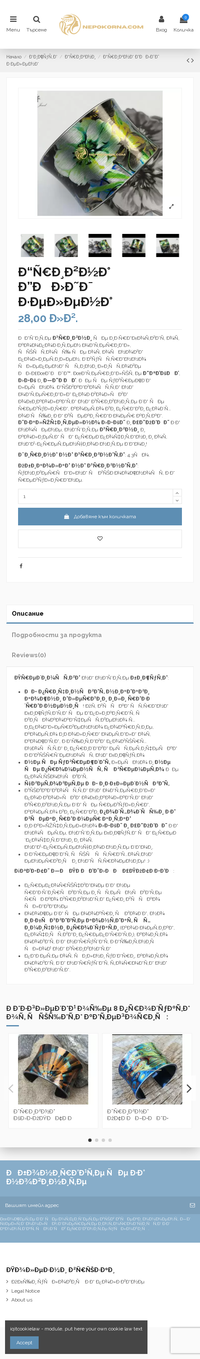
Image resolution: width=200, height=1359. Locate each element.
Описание (28, 613)
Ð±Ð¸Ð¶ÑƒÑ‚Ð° (149, 678)
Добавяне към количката (100, 516)
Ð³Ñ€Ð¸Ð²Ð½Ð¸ (119, 430)
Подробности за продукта (57, 634)
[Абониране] (192, 1205)
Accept (24, 1343)
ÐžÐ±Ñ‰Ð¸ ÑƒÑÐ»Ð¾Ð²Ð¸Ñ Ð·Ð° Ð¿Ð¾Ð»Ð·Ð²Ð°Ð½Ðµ (78, 1282)
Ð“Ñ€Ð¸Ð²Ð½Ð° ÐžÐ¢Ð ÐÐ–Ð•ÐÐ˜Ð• (137, 1114)
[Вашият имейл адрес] (92, 1205)
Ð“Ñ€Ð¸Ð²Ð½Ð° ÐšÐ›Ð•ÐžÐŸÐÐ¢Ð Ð (44, 1114)
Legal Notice (25, 1291)
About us (21, 1300)
